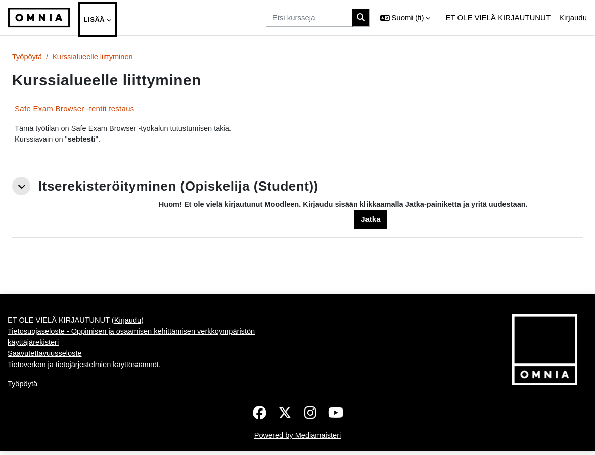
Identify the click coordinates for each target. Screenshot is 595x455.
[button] (405, 17)
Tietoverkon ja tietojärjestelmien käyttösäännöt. (86, 367)
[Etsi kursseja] (309, 18)
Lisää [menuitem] (94, 19)
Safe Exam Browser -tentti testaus (74, 108)
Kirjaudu (573, 17)
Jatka (370, 220)
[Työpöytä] (39, 18)
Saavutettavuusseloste (46, 356)
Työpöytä (27, 57)
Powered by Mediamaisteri (297, 439)
